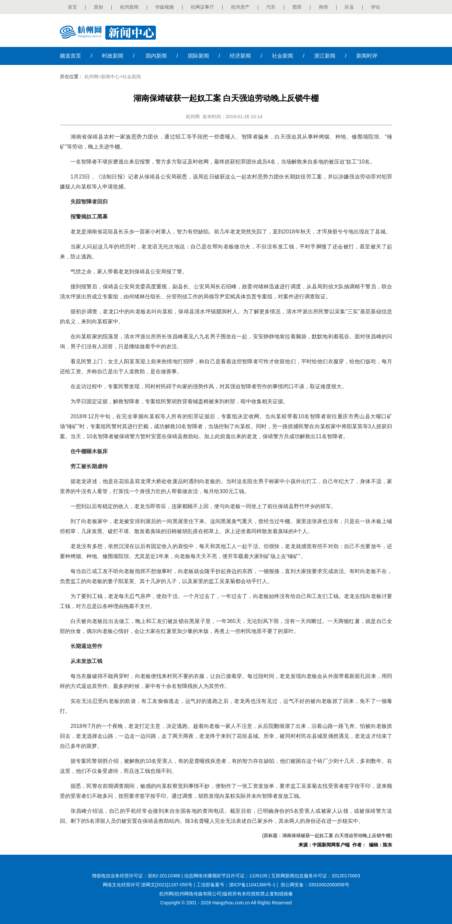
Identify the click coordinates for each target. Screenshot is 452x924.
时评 (367, 56)
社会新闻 (131, 76)
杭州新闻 (129, 7)
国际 (198, 56)
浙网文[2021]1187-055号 (166, 884)
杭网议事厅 (202, 7)
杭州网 (91, 76)
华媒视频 (164, 7)
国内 (156, 56)
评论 (375, 7)
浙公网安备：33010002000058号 (315, 884)
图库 (297, 7)
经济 (240, 56)
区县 (349, 7)
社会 (282, 56)
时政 (112, 56)
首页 (72, 7)
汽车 (271, 7)
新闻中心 (110, 76)
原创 (98, 7)
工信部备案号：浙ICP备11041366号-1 (236, 884)
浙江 (324, 56)
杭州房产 (240, 7)
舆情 (323, 7)
